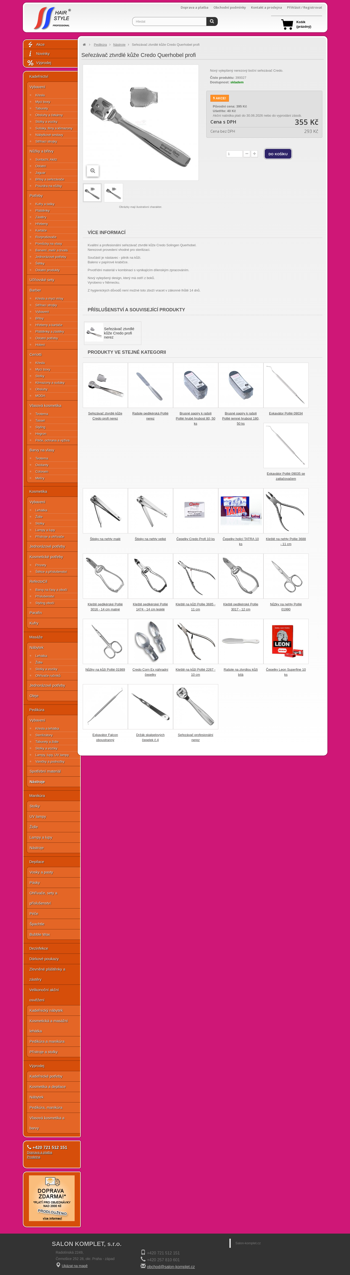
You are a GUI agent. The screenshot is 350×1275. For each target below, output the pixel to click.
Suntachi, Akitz (46, 159)
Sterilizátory (44, 735)
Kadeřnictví (38, 76)
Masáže (36, 637)
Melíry (40, 478)
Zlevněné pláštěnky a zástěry (47, 974)
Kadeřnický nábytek (46, 1010)
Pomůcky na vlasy (49, 243)
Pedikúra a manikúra (47, 1041)
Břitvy (40, 318)
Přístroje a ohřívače (50, 537)
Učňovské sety (42, 280)
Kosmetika (38, 491)
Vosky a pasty (41, 872)
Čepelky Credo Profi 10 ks (195, 539)
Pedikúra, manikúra (46, 1107)
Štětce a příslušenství (51, 572)
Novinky (38, 53)
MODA (40, 396)
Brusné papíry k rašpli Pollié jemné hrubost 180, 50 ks (240, 418)
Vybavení (37, 87)
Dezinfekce (38, 948)
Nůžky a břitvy (42, 151)
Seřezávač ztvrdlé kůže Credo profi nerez (119, 333)
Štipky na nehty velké (150, 539)
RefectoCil (38, 581)
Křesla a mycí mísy (49, 298)
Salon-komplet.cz (248, 1243)
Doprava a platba (194, 7)
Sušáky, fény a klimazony (54, 128)
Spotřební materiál (45, 771)
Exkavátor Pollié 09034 (286, 413)
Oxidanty (42, 465)
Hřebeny (42, 224)
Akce (36, 44)
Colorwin (42, 471)
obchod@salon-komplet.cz (171, 1267)
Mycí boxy (43, 102)
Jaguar (41, 173)
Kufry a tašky (45, 204)
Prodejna (33, 1157)
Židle (39, 517)
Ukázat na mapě (75, 1266)
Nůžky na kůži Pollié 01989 (105, 669)
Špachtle (37, 924)
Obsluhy (42, 389)
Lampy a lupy (45, 530)
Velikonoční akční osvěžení (44, 995)
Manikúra (37, 795)
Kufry (34, 623)
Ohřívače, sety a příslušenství (43, 898)
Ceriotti (36, 354)
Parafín (36, 612)
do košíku (278, 153)
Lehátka (41, 510)
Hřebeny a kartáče (49, 325)
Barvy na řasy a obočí (52, 590)
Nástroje (37, 781)
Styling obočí (45, 603)
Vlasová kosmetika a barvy (47, 1123)
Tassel (40, 420)
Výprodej (39, 62)
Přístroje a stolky (44, 1052)
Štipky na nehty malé (105, 539)
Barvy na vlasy (42, 450)
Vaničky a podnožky (50, 761)
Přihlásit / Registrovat (304, 7)
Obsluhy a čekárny (49, 115)
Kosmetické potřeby (46, 557)
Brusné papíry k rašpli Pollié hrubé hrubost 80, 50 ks (195, 418)
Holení (40, 345)
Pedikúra (36, 710)
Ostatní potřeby (47, 338)
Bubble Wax (40, 934)
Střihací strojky (46, 141)
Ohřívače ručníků (48, 676)
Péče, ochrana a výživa (53, 440)
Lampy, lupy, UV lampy (52, 755)
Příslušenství (45, 596)
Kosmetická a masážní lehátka (49, 1026)
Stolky (40, 376)
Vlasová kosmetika (45, 405)
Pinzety (41, 565)
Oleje (34, 696)
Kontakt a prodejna (266, 7)
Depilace (36, 861)
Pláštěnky (43, 210)
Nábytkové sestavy (49, 135)
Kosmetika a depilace (48, 1086)
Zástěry (41, 217)
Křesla (40, 95)
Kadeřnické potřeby (46, 1076)
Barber (35, 290)
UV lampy (38, 816)
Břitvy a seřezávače (50, 179)
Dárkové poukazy (44, 959)
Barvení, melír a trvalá (52, 250)
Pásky (35, 882)
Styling (40, 427)
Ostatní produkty (48, 270)
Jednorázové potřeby (51, 257)
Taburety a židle (47, 742)
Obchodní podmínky (229, 7)
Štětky (40, 263)
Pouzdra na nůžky (49, 186)
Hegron (41, 434)
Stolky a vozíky (47, 122)
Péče (34, 913)
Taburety (42, 108)
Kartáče (41, 230)
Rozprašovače (46, 237)
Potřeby (36, 195)
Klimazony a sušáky (50, 383)
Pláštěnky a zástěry (50, 331)
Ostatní (41, 166)
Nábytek (37, 647)
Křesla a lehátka (47, 728)
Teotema (42, 414)
